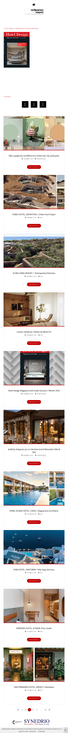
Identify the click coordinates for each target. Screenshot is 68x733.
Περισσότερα (32, 731)
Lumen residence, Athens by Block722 (34, 331)
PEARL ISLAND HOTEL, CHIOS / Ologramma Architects (34, 510)
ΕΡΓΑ (41, 217)
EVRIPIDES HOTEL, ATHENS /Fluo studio (34, 628)
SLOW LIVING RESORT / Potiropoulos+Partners (34, 273)
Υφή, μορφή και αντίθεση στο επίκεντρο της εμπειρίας (34, 155)
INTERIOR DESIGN (41, 158)
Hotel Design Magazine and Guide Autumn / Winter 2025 (34, 390)
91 (45, 710)
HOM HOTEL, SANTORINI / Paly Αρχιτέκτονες (33, 569)
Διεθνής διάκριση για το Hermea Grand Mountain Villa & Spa (34, 450)
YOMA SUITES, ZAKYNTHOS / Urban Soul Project (34, 214)
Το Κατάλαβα (41, 731)
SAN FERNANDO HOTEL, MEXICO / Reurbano (34, 687)
